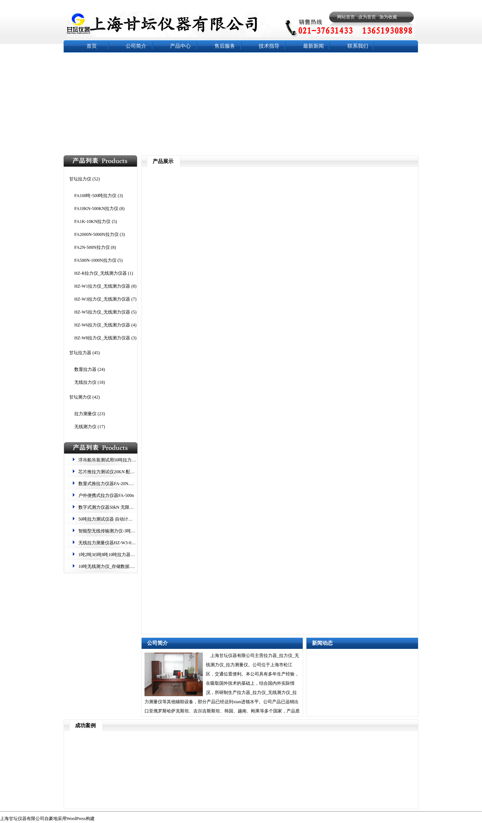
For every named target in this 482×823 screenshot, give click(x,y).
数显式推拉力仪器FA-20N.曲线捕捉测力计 (119, 483)
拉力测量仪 (85, 413)
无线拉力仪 (85, 382)
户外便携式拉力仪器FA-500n (106, 495)
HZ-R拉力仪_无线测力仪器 (100, 273)
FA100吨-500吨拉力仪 (95, 195)
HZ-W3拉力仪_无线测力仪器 (102, 299)
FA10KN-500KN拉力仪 (96, 208)
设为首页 (367, 17)
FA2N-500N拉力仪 (92, 247)
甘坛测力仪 (80, 397)
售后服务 (224, 46)
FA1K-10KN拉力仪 (92, 221)
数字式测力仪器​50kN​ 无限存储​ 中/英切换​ (118, 507)
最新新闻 (313, 46)
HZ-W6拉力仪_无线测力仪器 (102, 325)
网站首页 (346, 17)
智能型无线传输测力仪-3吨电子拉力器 (115, 531)
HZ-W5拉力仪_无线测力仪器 (102, 312)
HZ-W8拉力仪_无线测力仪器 (102, 338)
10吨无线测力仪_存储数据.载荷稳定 (113, 566)
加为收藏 (388, 17)
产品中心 (180, 46)
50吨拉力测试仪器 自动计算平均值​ (112, 519)
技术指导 (269, 46)
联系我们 (357, 46)
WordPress (76, 818)
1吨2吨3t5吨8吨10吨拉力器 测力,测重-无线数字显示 (128, 554)
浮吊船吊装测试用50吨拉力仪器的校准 (116, 460)
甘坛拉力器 (80, 352)
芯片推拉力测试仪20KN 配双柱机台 (113, 471)
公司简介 (136, 46)
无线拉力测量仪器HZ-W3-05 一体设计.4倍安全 (123, 542)
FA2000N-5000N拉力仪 (96, 234)
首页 (91, 46)
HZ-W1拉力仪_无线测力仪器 (102, 286)
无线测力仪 (85, 426)
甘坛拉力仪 (80, 179)
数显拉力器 (85, 369)
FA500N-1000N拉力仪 (95, 260)
